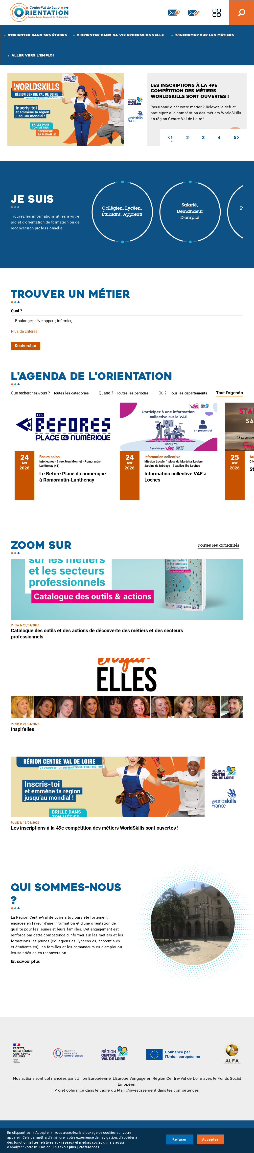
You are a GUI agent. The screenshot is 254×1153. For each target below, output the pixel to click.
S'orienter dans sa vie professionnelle (120, 35)
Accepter (210, 1139)
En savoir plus (25, 962)
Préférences (89, 1147)
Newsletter (174, 13)
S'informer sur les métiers (204, 35)
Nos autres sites (216, 12)
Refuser (179, 1139)
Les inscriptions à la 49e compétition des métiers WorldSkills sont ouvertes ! (94, 828)
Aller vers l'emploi (33, 55)
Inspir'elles (22, 729)
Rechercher (25, 346)
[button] (168, 137)
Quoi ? (16, 311)
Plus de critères (24, 331)
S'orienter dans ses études (37, 35)
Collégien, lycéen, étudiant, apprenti (122, 211)
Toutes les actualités (218, 546)
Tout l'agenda (229, 393)
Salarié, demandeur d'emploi (190, 211)
